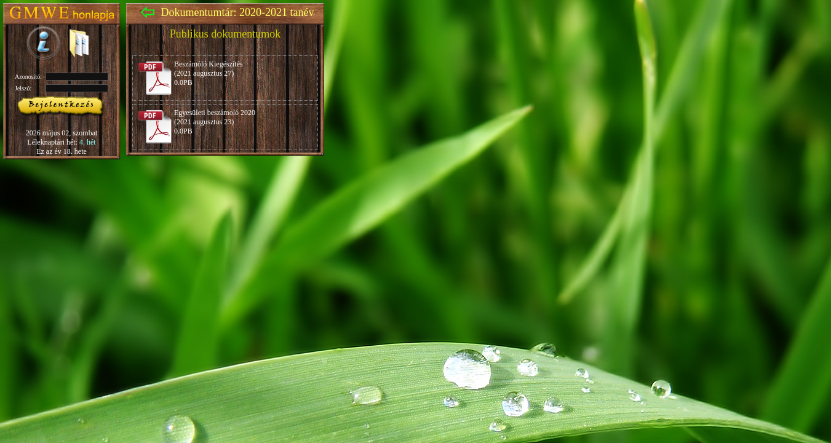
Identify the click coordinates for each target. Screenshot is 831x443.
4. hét (87, 142)
